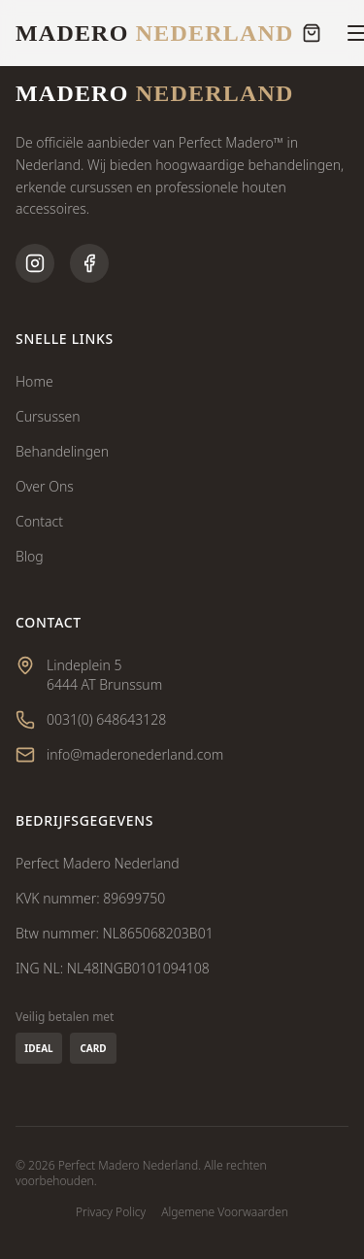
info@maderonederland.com (135, 754)
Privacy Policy (111, 1212)
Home (34, 381)
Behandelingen (62, 451)
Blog (30, 556)
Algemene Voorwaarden (224, 1212)
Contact (39, 521)
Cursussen (48, 416)
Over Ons (45, 486)
